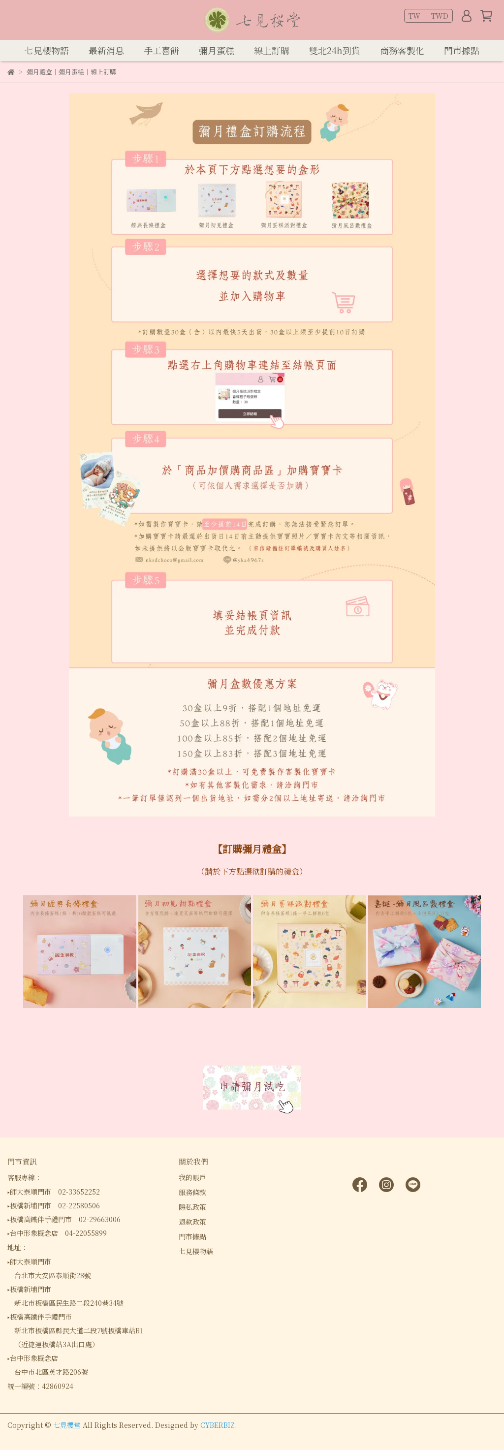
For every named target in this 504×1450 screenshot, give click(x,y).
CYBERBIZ (217, 1425)
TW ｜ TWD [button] (428, 15)
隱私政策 (192, 1207)
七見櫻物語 (196, 1251)
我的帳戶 (192, 1177)
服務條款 (192, 1192)
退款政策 (192, 1222)
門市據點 (192, 1236)
